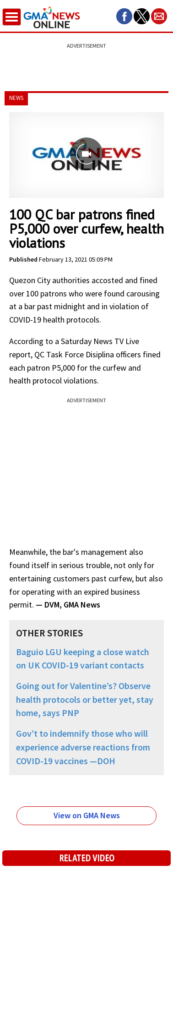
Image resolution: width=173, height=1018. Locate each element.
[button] (124, 16)
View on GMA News (87, 815)
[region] (86, 61)
